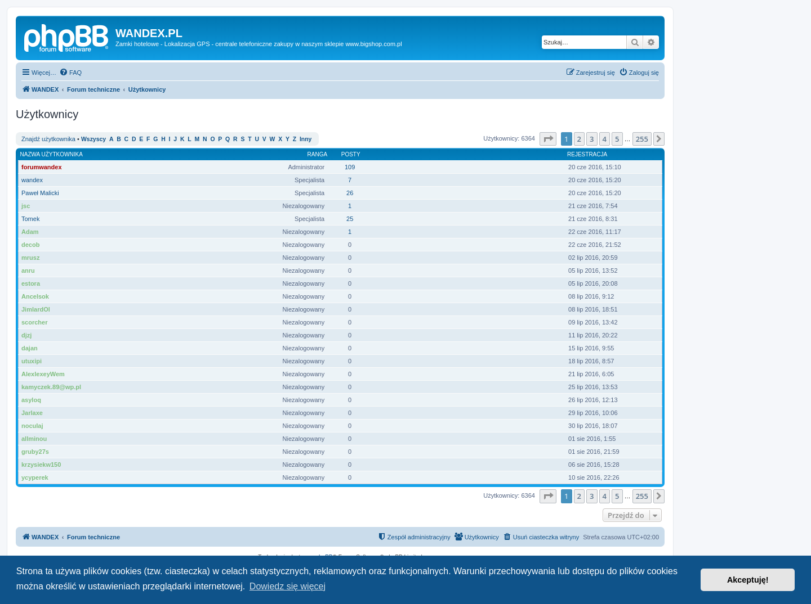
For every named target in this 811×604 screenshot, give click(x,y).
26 (349, 193)
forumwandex (41, 167)
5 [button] (617, 139)
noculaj (32, 425)
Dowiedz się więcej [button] (287, 586)
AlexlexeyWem (43, 374)
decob (30, 244)
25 (349, 218)
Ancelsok (35, 296)
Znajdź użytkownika (48, 139)
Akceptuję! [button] (748, 579)
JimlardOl (35, 309)
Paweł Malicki (40, 193)
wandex (32, 180)
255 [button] (642, 139)
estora (30, 283)
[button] (548, 139)
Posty (350, 154)
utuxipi (31, 361)
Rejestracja (587, 154)
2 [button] (579, 139)
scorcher (34, 322)
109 (350, 167)
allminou (34, 438)
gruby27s (35, 451)
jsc (25, 205)
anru (28, 270)
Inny (305, 139)
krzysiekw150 (41, 464)
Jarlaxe (32, 412)
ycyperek (34, 477)
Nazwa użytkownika (51, 154)
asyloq (31, 399)
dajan (29, 348)
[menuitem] (70, 72)
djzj (26, 335)
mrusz (30, 257)
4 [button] (605, 139)
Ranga (318, 154)
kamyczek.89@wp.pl (51, 387)
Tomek (30, 218)
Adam (30, 231)
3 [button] (592, 139)
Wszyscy (93, 139)
